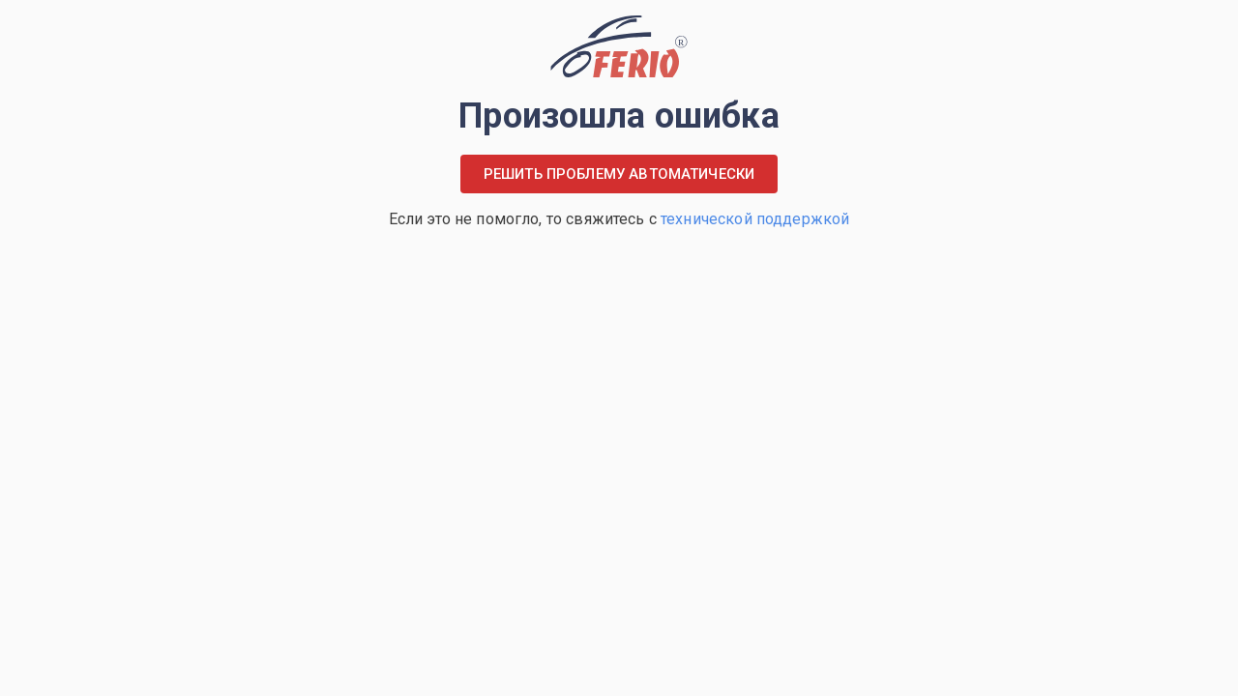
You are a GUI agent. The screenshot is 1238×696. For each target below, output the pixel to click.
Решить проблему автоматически (619, 174)
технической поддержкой (755, 219)
